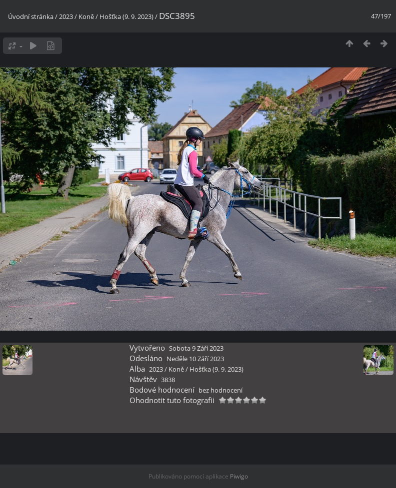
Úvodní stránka (31, 16)
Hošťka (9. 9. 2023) (127, 16)
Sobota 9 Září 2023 (196, 348)
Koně (86, 16)
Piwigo (239, 476)
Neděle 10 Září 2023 (195, 358)
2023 (66, 16)
